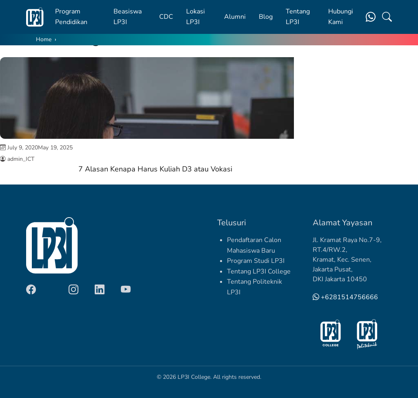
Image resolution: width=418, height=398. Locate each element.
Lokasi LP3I (195, 17)
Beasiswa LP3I (127, 17)
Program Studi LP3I (256, 260)
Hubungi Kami (340, 17)
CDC (166, 16)
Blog (266, 16)
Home (43, 39)
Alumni (235, 16)
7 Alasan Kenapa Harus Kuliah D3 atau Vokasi (155, 169)
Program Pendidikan (71, 17)
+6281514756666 (345, 297)
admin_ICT (20, 159)
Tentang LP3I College (259, 271)
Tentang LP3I (298, 17)
